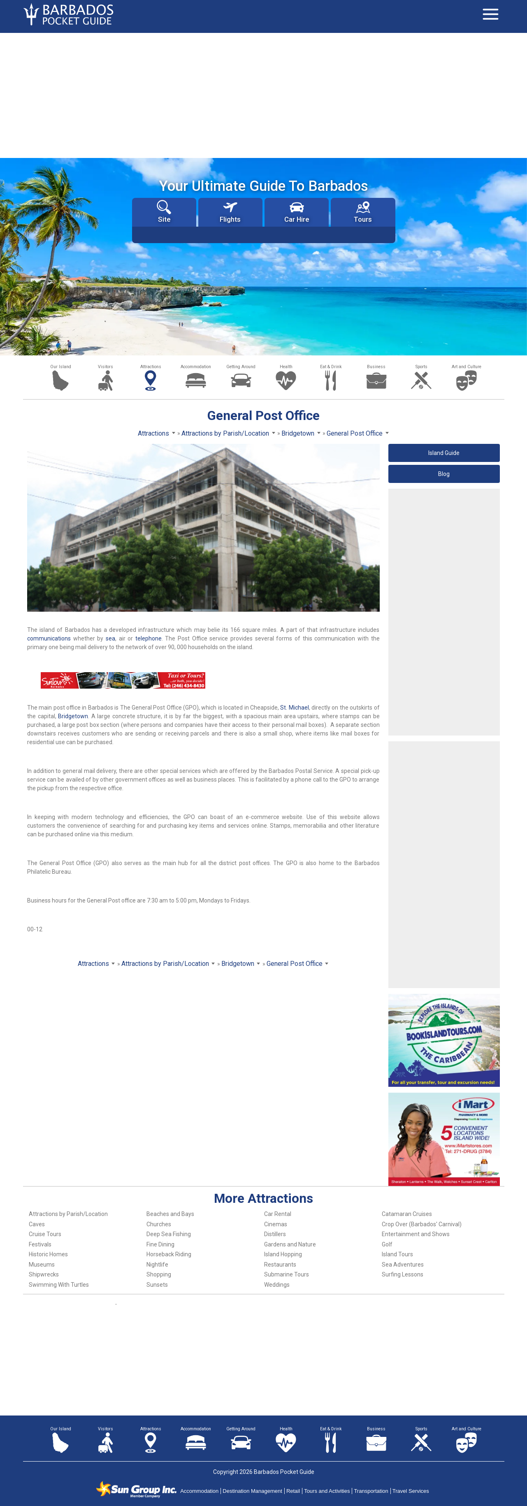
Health (286, 366)
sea (110, 638)
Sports (421, 366)
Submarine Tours (286, 1274)
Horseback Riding (168, 1254)
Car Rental (277, 1214)
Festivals (40, 1244)
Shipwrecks (44, 1274)
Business (376, 366)
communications (49, 638)
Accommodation (196, 366)
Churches (158, 1224)
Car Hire (296, 211)
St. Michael (294, 707)
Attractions (150, 366)
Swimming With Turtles (59, 1284)
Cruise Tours (45, 1234)
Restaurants (280, 1264)
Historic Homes (48, 1254)
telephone (148, 638)
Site (164, 211)
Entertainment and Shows (416, 1234)
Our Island (60, 366)
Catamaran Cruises (407, 1214)
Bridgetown (73, 716)
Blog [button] (444, 474)
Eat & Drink (331, 366)
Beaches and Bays (170, 1214)
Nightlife (157, 1264)
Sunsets (157, 1284)
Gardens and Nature (290, 1244)
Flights (230, 211)
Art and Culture (466, 366)
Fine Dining (160, 1244)
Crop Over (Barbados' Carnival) (422, 1224)
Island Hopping (283, 1254)
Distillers (275, 1234)
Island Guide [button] (444, 453)
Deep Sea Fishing (168, 1234)
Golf (387, 1244)
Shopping (158, 1274)
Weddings (277, 1284)
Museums (42, 1264)
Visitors (105, 366)
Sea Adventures (403, 1264)
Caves (37, 1224)
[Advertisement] (264, 94)
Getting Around (240, 366)
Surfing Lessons (402, 1274)
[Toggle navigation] (490, 14)
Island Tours (397, 1254)
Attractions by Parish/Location (68, 1214)
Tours (363, 211)
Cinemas (275, 1224)
